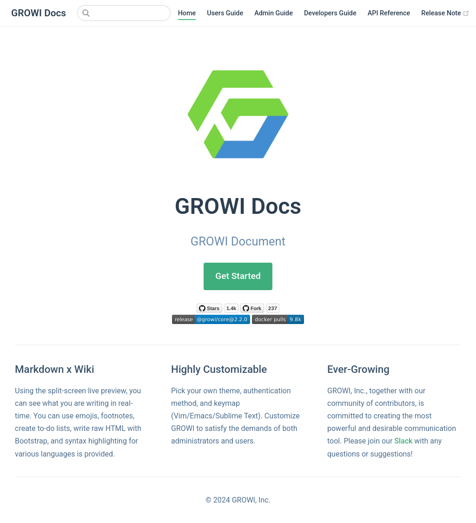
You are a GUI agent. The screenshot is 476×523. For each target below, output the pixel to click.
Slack (404, 441)
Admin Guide (274, 13)
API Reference (389, 13)
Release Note (446, 13)
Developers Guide (330, 13)
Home (187, 13)
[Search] (124, 13)
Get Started (238, 276)
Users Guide (226, 13)
